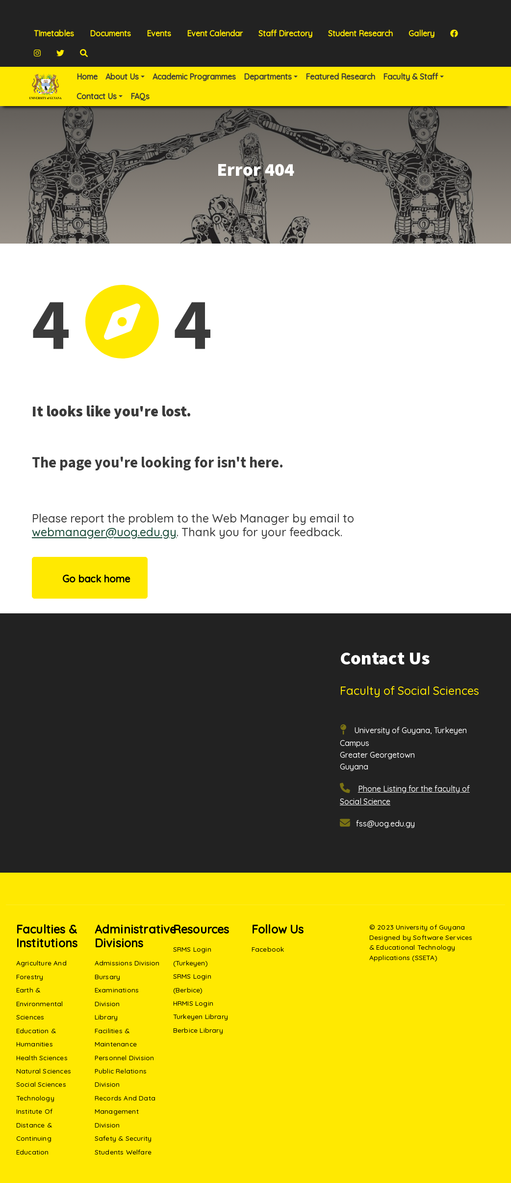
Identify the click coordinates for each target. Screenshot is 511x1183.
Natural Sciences (43, 1071)
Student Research (360, 33)
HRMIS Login (193, 1003)
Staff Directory (285, 33)
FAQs (140, 96)
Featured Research (340, 77)
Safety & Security (123, 1138)
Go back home (90, 578)
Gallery (421, 33)
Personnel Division (124, 1057)
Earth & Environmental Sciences (39, 1003)
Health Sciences (42, 1057)
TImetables (54, 33)
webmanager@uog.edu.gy (104, 531)
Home (87, 77)
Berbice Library (198, 1030)
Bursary (107, 976)
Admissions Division (127, 963)
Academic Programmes (194, 77)
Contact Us (97, 96)
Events (159, 33)
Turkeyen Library (200, 1016)
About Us (122, 77)
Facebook (268, 949)
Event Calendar (215, 33)
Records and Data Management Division (125, 1111)
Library (106, 1017)
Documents (110, 33)
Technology (35, 1098)
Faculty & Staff (410, 77)
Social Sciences (41, 1084)
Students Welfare (123, 1152)
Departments (268, 77)
